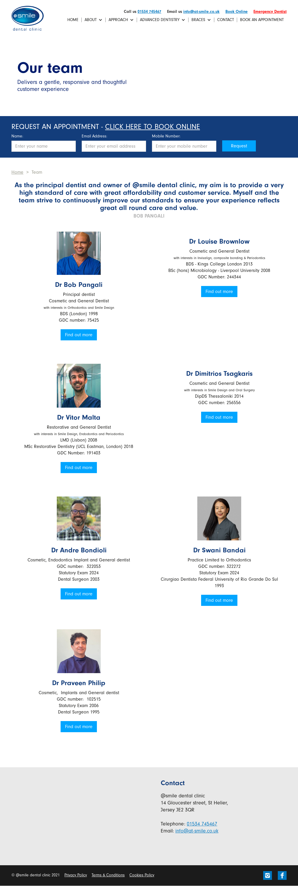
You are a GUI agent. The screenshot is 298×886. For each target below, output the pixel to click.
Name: (17, 136)
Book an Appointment (262, 20)
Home (72, 20)
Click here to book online (152, 127)
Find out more (79, 334)
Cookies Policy (141, 875)
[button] (94, 20)
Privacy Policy (75, 875)
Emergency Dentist (270, 11)
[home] (27, 18)
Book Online (236, 11)
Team (37, 172)
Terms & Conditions (108, 875)
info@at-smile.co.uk (201, 11)
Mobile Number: (166, 136)
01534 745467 (149, 11)
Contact (225, 20)
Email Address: (94, 136)
